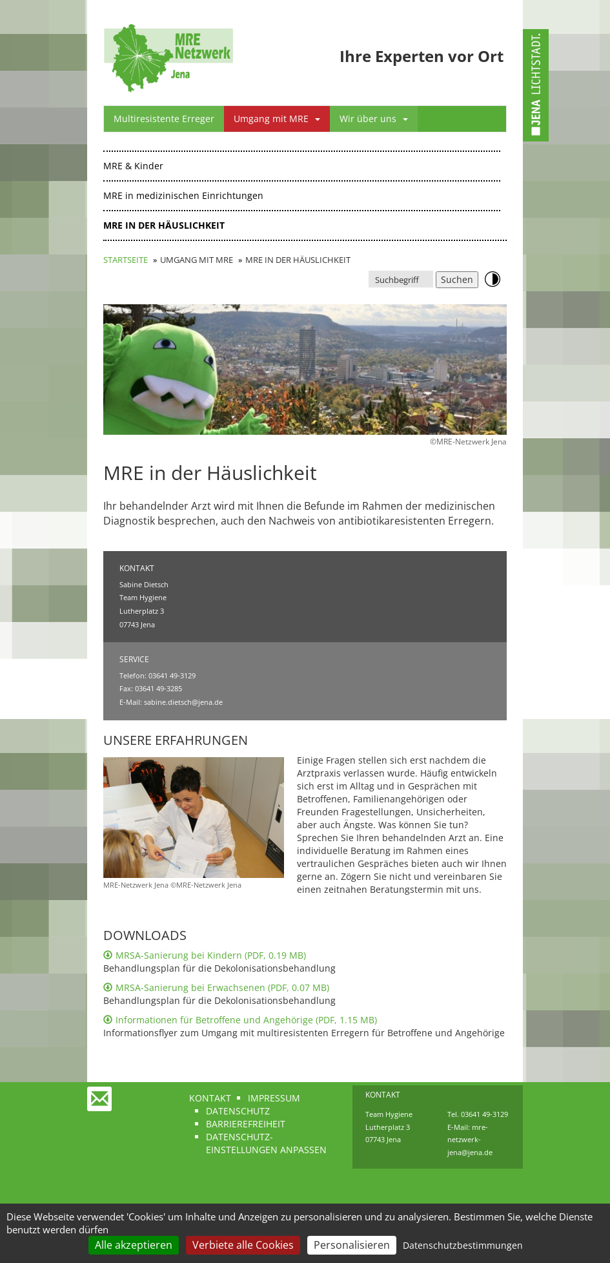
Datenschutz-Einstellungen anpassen (266, 1143)
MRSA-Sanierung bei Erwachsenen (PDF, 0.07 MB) (216, 987)
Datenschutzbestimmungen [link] (463, 1245)
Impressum (274, 1098)
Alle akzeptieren (133, 1245)
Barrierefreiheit (245, 1124)
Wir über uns (374, 118)
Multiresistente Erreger (164, 118)
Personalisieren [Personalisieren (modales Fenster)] (352, 1245)
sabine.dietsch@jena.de (183, 702)
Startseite (125, 260)
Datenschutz (238, 1111)
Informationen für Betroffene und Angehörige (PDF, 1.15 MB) (240, 1020)
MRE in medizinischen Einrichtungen (183, 195)
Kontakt (210, 1098)
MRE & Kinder (133, 166)
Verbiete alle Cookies (243, 1245)
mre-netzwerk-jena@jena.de (470, 1140)
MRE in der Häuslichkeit (164, 225)
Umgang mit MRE (277, 118)
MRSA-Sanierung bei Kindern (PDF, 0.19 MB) (204, 955)
